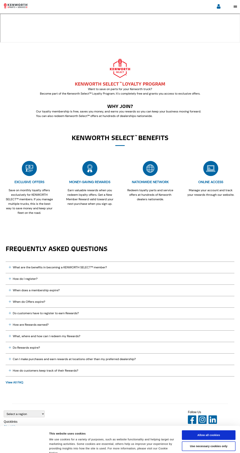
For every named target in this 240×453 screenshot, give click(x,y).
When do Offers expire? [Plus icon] (27, 302)
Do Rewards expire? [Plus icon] (24, 348)
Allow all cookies (208, 417)
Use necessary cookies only (208, 428)
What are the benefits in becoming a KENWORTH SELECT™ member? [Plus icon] (58, 267)
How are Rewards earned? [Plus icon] (29, 325)
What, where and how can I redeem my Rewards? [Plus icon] (44, 336)
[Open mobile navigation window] (235, 6)
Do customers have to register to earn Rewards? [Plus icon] (44, 313)
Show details (58, 445)
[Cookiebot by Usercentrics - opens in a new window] (24, 445)
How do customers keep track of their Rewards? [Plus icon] (43, 371)
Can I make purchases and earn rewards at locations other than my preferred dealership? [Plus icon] (72, 359)
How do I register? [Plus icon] (23, 279)
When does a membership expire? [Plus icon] (34, 290)
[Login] (218, 7)
